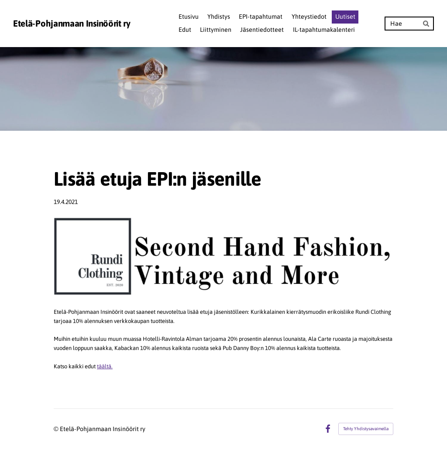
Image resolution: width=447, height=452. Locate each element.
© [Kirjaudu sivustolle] (57, 428)
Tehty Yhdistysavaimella (366, 428)
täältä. (105, 366)
